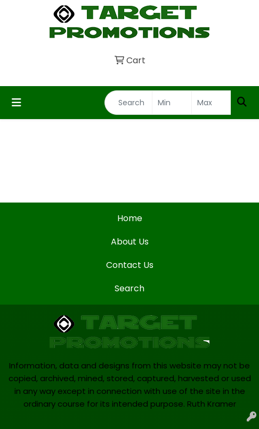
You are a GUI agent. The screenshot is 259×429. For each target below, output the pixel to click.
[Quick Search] (128, 102)
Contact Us (129, 265)
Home (129, 218)
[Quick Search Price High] (211, 102)
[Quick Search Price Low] (172, 102)
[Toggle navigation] (16, 102)
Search (129, 288)
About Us (130, 241)
